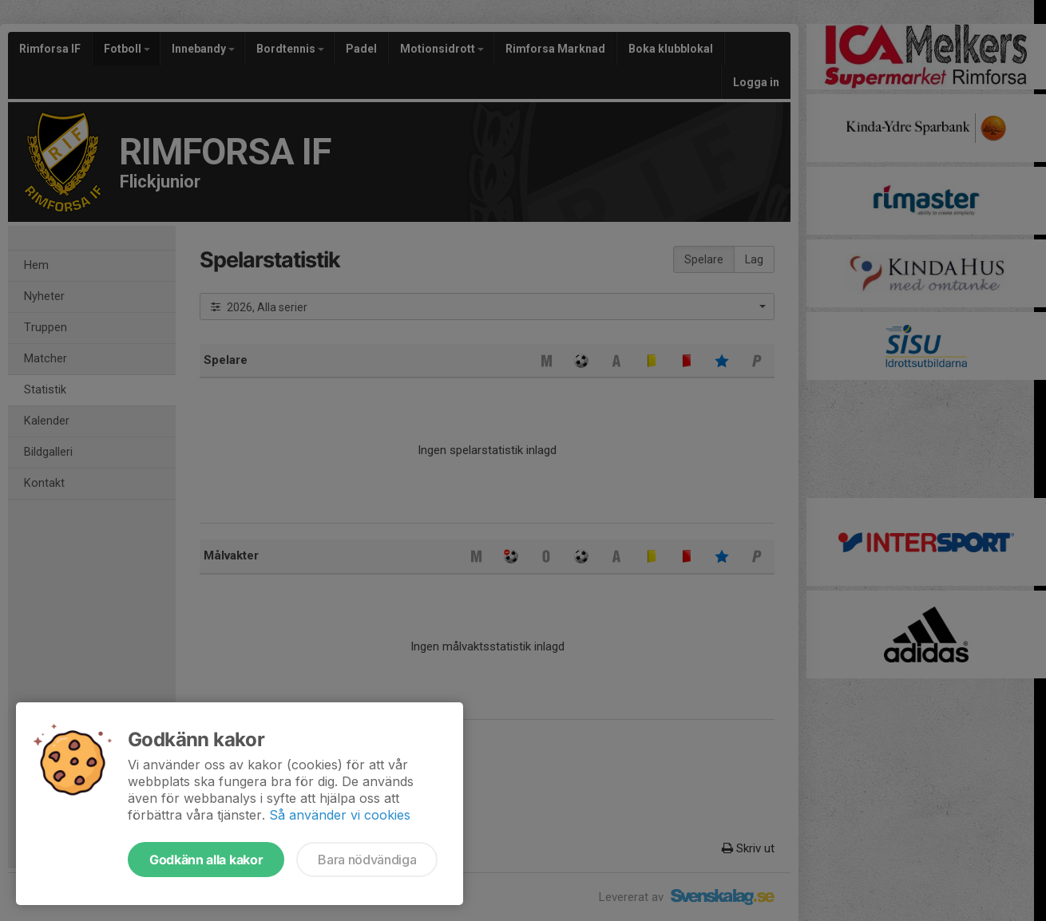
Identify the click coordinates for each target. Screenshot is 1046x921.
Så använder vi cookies (339, 815)
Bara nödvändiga (367, 860)
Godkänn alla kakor (206, 860)
